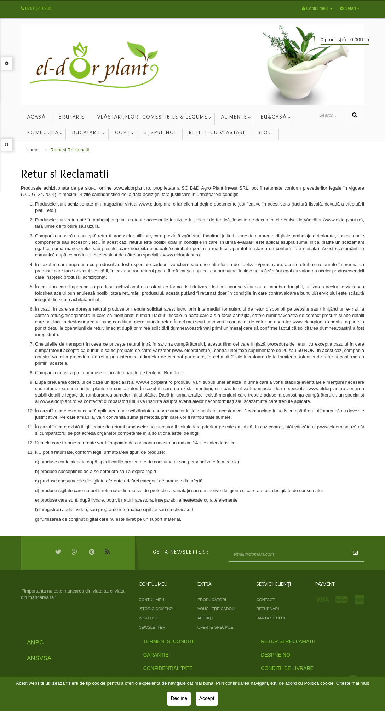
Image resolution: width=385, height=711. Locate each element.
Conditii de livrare (287, 668)
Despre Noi (276, 655)
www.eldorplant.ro (132, 188)
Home (32, 149)
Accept (206, 698)
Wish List (148, 618)
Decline (179, 698)
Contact (265, 599)
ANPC (35, 642)
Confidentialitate (168, 668)
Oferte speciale (215, 627)
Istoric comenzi (156, 609)
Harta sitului (270, 618)
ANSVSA (39, 658)
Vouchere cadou (216, 609)
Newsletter (152, 627)
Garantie (156, 655)
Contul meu (151, 599)
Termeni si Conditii (169, 641)
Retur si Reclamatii (69, 149)
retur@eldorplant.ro (70, 315)
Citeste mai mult (352, 683)
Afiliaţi (205, 618)
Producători (211, 599)
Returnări (267, 609)
